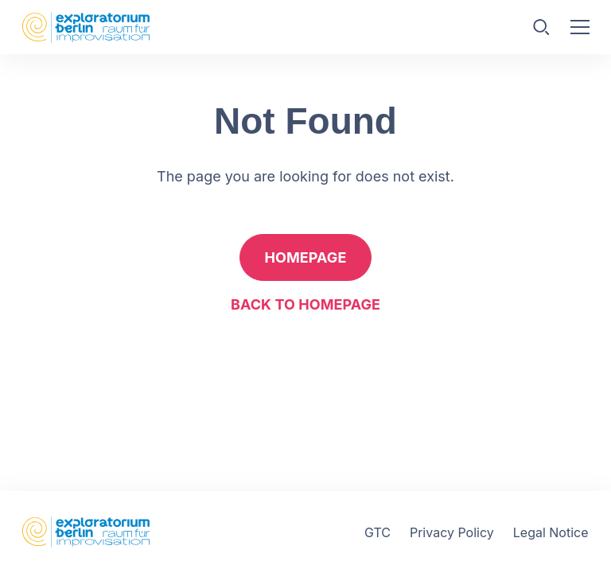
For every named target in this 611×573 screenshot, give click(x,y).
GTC (377, 532)
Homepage (306, 257)
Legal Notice (551, 532)
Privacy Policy (452, 532)
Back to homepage (305, 304)
